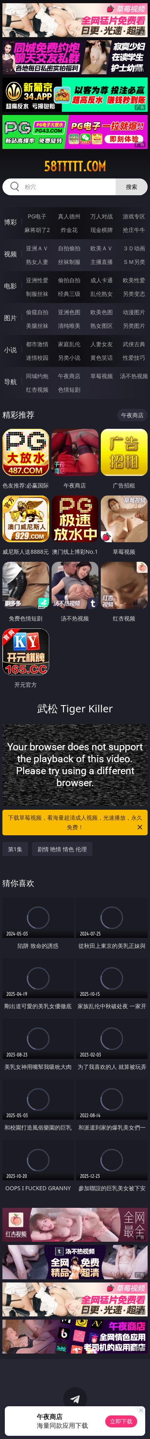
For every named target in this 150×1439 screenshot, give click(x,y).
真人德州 (69, 216)
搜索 (131, 186)
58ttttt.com (75, 166)
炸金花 (69, 230)
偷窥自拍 (37, 312)
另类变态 (134, 293)
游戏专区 (134, 216)
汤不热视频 (134, 376)
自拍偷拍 (69, 248)
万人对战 (101, 216)
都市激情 (37, 344)
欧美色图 (101, 312)
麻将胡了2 (37, 230)
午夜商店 (69, 376)
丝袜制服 (69, 262)
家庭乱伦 (69, 344)
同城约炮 (37, 376)
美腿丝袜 (37, 325)
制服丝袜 (37, 293)
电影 (10, 285)
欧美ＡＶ (101, 248)
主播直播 (101, 262)
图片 (10, 317)
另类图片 (134, 325)
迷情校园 (37, 357)
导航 (10, 381)
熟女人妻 (37, 262)
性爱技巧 (134, 357)
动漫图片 (134, 312)
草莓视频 (101, 376)
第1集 (15, 849)
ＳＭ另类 (134, 262)
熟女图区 (101, 325)
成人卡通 (101, 280)
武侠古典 (134, 344)
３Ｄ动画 (134, 248)
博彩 (10, 222)
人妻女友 (101, 344)
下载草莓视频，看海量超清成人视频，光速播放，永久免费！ (76, 823)
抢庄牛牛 (134, 230)
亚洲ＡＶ (37, 248)
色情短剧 (69, 389)
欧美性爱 (134, 280)
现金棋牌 (101, 230)
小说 (10, 349)
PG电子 (37, 216)
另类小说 (69, 357)
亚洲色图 (69, 312)
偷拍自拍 (69, 280)
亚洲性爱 (37, 280)
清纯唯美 (69, 325)
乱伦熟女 (101, 293)
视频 (10, 254)
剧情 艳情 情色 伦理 (62, 849)
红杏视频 (37, 389)
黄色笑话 (101, 357)
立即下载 (121, 1421)
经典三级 (69, 293)
